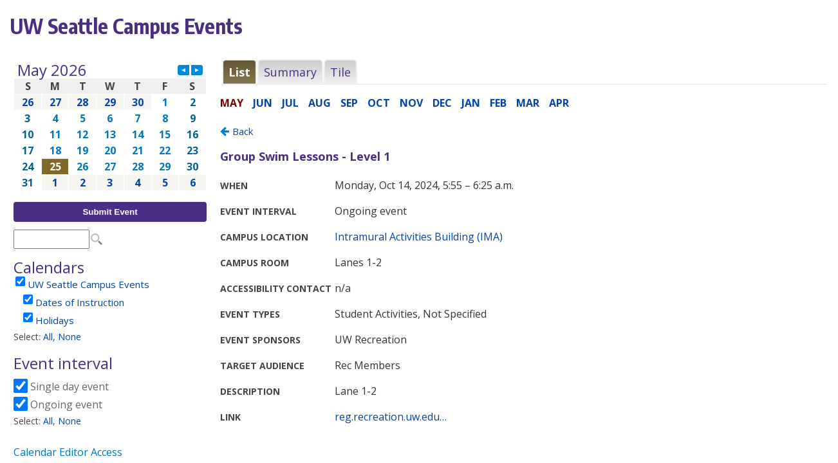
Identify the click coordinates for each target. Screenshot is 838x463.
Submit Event (109, 212)
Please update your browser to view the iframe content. (110, 126)
